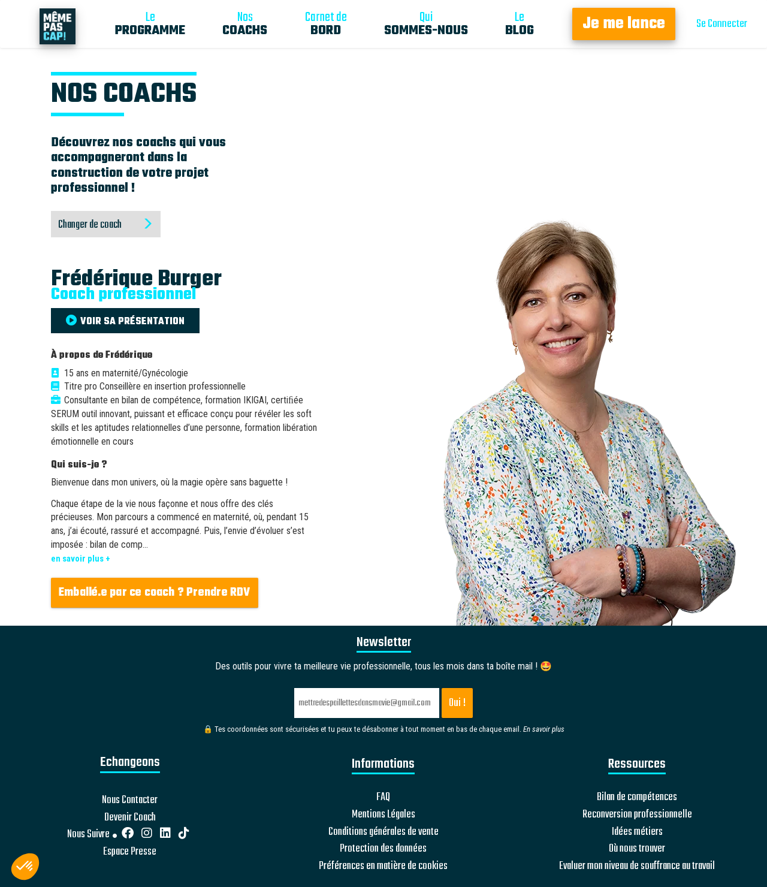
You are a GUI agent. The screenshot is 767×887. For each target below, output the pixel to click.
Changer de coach (105, 225)
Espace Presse (129, 852)
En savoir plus (543, 729)
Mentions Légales (383, 815)
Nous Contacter (130, 800)
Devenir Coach (130, 818)
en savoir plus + (80, 558)
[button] (25, 866)
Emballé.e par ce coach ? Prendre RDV (154, 593)
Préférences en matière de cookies (383, 866)
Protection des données (383, 849)
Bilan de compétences (637, 797)
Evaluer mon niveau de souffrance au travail (637, 866)
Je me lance (623, 24)
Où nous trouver (637, 849)
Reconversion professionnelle (637, 815)
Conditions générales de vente (383, 832)
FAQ (383, 797)
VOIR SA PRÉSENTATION (125, 322)
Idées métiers (637, 832)
